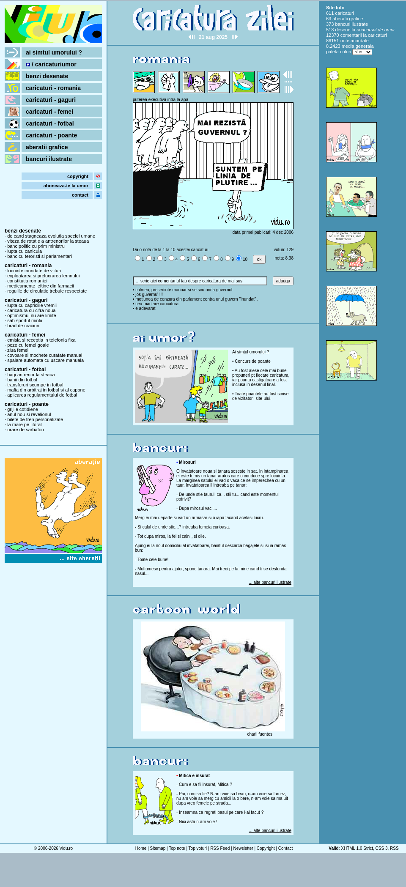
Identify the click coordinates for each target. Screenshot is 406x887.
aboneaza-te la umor (66, 185)
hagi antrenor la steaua (31, 374)
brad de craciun (23, 325)
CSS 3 (382, 848)
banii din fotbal (22, 379)
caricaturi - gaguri (51, 99)
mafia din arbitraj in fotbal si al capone (46, 389)
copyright (77, 176)
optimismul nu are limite (31, 315)
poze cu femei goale (28, 345)
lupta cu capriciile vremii (32, 305)
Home (141, 848)
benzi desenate (47, 76)
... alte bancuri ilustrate (270, 582)
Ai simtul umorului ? (250, 352)
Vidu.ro (66, 848)
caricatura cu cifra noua (31, 310)
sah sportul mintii (24, 320)
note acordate (354, 40)
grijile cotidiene (22, 409)
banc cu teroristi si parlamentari (39, 256)
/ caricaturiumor (51, 64)
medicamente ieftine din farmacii (40, 285)
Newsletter (243, 848)
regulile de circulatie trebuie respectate (47, 290)
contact (80, 194)
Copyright (266, 848)
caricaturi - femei (49, 111)
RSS (394, 848)
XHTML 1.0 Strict (357, 848)
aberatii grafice (47, 147)
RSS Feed (220, 848)
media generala (358, 46)
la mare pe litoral (24, 424)
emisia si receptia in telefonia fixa (41, 339)
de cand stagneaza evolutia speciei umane (51, 235)
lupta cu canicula (24, 251)
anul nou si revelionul (29, 414)
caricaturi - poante (51, 135)
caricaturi (344, 13)
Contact (285, 848)
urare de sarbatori (25, 429)
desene (342, 29)
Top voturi (198, 848)
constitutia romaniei (27, 280)
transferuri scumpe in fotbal (35, 384)
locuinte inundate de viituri (34, 270)
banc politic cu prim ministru (36, 246)
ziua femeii (18, 350)
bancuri (342, 24)
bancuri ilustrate (49, 159)
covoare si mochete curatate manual (44, 355)
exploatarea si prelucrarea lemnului (43, 275)
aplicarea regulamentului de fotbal (42, 394)
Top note (177, 848)
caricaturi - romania (53, 88)
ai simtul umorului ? (54, 52)
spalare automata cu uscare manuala (45, 360)
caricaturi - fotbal (50, 123)
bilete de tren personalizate (35, 419)
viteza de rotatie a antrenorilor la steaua (48, 241)
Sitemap (158, 848)
